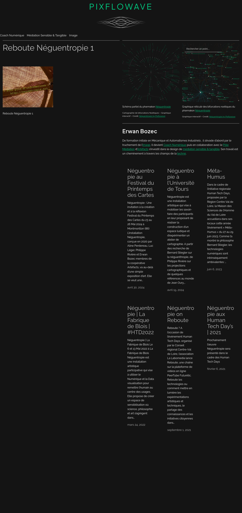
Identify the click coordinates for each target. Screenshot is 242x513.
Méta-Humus (216, 174)
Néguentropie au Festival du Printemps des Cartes (140, 183)
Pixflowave (121, 6)
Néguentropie (163, 106)
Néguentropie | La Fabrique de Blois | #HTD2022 (140, 320)
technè (181, 153)
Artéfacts (143, 149)
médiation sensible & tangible (201, 149)
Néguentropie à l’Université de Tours (180, 180)
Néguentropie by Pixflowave (152, 116)
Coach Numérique (175, 145)
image (146, 145)
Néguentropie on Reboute (180, 314)
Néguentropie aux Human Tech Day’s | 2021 (220, 320)
